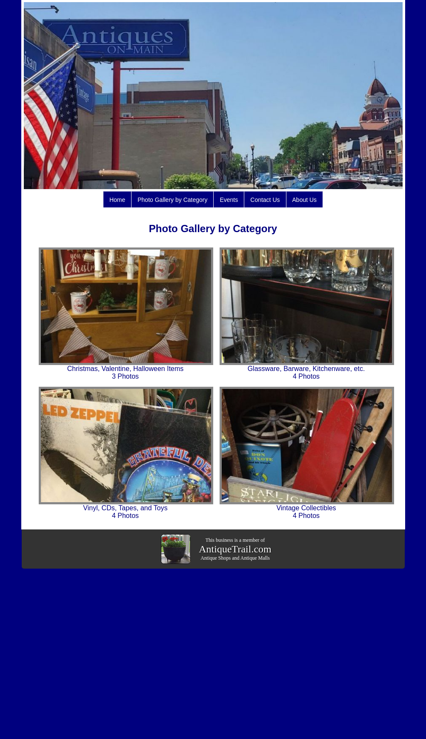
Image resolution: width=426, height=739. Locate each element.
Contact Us (265, 199)
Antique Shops (215, 558)
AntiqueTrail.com (235, 549)
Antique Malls (255, 558)
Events (229, 199)
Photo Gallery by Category (172, 199)
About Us (304, 199)
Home (117, 199)
